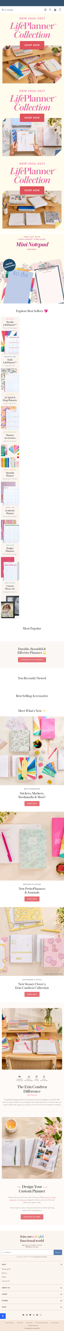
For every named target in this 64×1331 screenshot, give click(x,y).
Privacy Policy (20, 1323)
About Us (6, 1288)
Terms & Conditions (37, 1256)
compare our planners (32, 660)
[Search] (50, 10)
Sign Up (58, 1252)
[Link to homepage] (7, 10)
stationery (23, 1200)
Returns (4, 1273)
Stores (5, 1301)
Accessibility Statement (33, 1325)
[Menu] (60, 10)
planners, (47, 1197)
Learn (4, 1294)
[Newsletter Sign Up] (28, 1252)
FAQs (4, 1277)
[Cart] (55, 10)
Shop (4, 1307)
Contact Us (6, 1281)
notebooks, (13, 1200)
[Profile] (45, 10)
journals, (53, 1197)
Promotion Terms (55, 1323)
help (4, 1264)
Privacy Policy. (44, 1256)
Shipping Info (6, 1269)
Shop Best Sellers (32, 1217)
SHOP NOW (32, 803)
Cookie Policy (29, 1323)
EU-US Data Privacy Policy (42, 1323)
